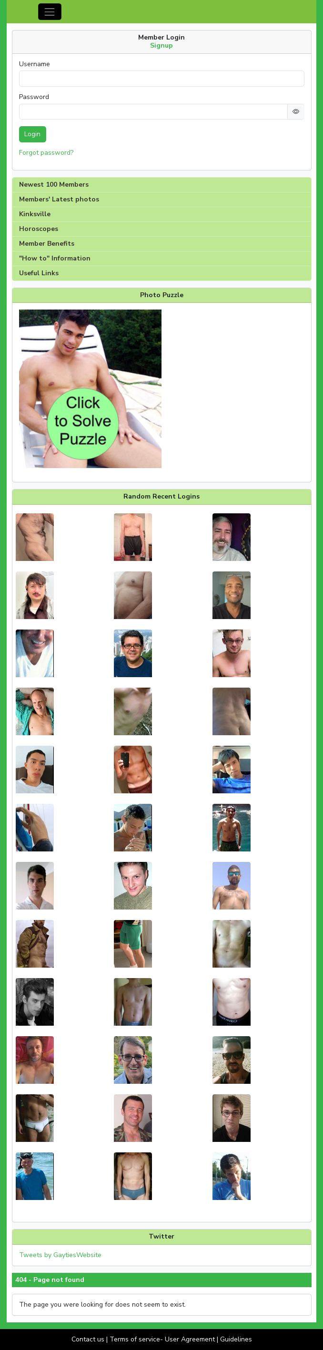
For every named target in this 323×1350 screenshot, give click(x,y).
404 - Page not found (49, 1280)
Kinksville (34, 214)
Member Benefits (46, 243)
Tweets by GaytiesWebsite (60, 1255)
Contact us (87, 1339)
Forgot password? (46, 152)
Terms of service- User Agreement (162, 1339)
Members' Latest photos (59, 199)
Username (34, 64)
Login (32, 134)
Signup (161, 45)
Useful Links (39, 273)
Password (34, 97)
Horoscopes (38, 228)
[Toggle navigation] (49, 11)
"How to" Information (55, 258)
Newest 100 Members (54, 184)
